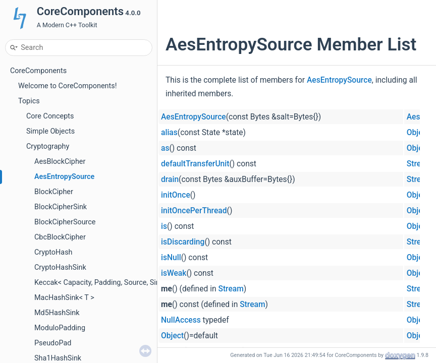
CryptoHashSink (60, 267)
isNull (171, 257)
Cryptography (47, 146)
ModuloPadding (59, 328)
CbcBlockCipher (60, 237)
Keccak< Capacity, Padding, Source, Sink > (101, 282)
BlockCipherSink (60, 207)
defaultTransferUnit (195, 163)
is (164, 226)
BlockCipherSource (64, 222)
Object (418, 132)
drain (170, 179)
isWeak (173, 273)
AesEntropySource (64, 176)
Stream (419, 163)
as (165, 148)
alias (169, 132)
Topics (29, 101)
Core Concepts (50, 116)
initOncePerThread (194, 210)
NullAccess (181, 320)
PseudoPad (52, 343)
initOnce (175, 195)
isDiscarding (182, 242)
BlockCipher (53, 192)
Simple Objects (50, 131)
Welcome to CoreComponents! (67, 86)
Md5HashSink (57, 313)
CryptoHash (53, 252)
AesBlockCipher (59, 161)
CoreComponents (38, 71)
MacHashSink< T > (64, 297)
